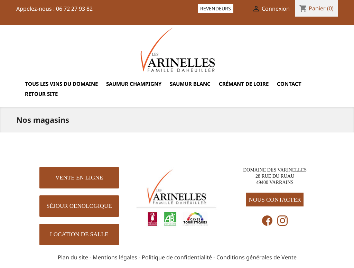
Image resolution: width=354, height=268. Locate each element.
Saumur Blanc (190, 83)
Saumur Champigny (133, 83)
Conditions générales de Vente (256, 257)
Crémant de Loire (244, 83)
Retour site (41, 93)
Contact (289, 83)
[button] (79, 177)
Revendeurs (215, 8)
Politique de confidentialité (177, 257)
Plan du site (73, 257)
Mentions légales (115, 257)
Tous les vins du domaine (61, 83)
